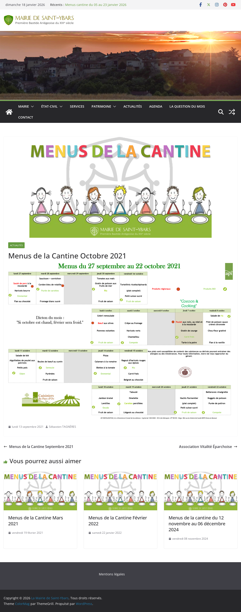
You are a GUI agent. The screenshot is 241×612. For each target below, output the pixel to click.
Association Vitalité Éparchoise (208, 446)
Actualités (132, 106)
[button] (31, 106)
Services (77, 106)
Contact (25, 117)
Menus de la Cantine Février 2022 (117, 521)
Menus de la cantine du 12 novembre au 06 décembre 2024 (197, 524)
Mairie (23, 106)
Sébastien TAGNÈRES (62, 427)
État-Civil (49, 106)
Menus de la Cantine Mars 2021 (35, 521)
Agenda (155, 106)
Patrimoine (101, 106)
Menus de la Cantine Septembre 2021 (38, 446)
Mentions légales (112, 574)
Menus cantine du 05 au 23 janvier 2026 (95, 5)
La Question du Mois (187, 106)
